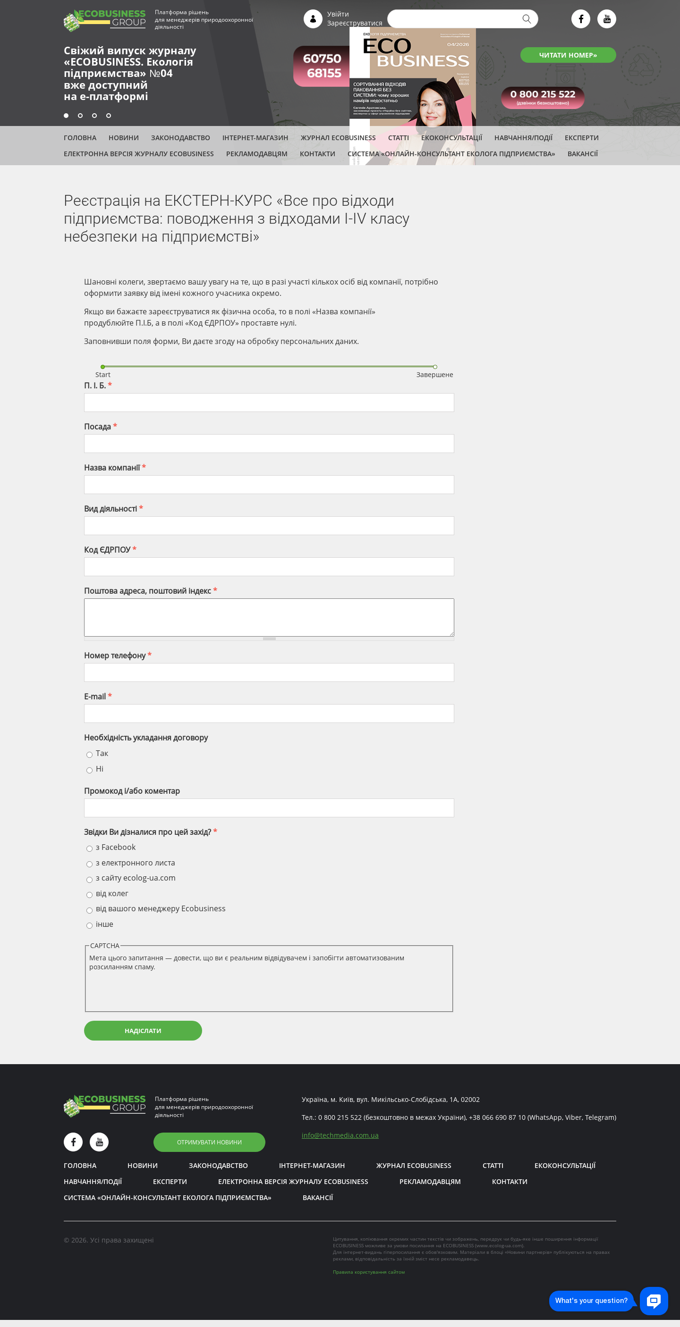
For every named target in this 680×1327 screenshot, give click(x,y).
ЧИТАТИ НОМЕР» (568, 54)
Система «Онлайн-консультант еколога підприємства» (451, 153)
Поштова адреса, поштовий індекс (150, 591)
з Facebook (116, 854)
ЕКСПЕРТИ (582, 137)
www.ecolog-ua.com (499, 1252)
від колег (112, 900)
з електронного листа (135, 870)
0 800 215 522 (340, 1124)
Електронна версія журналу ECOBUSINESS (139, 153)
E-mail (98, 703)
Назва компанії (115, 467)
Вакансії (583, 153)
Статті (398, 137)
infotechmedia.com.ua (340, 1142)
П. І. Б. (98, 385)
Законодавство (180, 137)
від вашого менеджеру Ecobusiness (161, 915)
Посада (100, 426)
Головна (80, 137)
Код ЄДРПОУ (110, 550)
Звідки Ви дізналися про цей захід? (150, 839)
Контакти (317, 153)
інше (104, 931)
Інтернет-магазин (255, 137)
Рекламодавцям (257, 153)
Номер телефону (118, 662)
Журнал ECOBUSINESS (338, 137)
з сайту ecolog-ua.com (136, 885)
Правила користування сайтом (369, 1279)
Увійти (338, 13)
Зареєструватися (354, 22)
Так (102, 760)
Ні (99, 776)
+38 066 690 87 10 (497, 1124)
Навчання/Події (523, 137)
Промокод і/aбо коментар (132, 798)
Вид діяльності (113, 509)
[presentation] (161, 996)
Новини (124, 137)
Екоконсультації (451, 137)
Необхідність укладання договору (146, 744)
